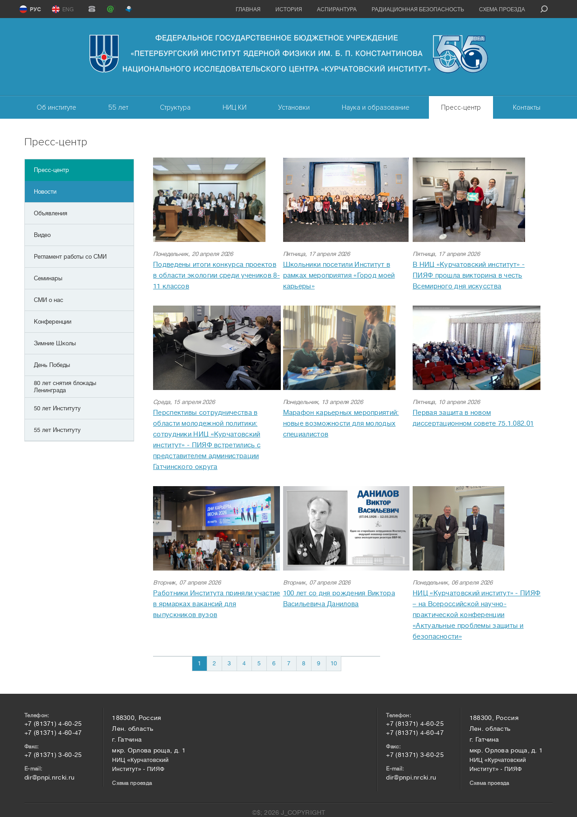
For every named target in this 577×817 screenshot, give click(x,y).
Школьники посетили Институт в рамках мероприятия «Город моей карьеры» (339, 275)
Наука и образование (375, 107)
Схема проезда (502, 9)
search (544, 9)
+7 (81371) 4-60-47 (53, 732)
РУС (35, 9)
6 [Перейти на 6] (273, 663)
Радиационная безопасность (418, 9)
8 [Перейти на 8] (303, 663)
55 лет (118, 107)
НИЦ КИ (235, 107)
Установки (294, 107)
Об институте (56, 107)
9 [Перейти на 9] (318, 663)
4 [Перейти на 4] (244, 663)
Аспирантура (337, 9)
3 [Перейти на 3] (229, 663)
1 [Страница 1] (199, 663)
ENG (68, 9)
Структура (175, 107)
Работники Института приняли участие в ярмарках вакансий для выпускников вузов (216, 604)
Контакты (526, 107)
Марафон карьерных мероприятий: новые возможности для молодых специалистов (341, 423)
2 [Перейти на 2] (214, 663)
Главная (248, 9)
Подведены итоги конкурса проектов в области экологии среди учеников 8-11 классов (216, 275)
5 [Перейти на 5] (259, 663)
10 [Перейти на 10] (333, 663)
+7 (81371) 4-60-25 (53, 723)
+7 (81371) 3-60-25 (53, 754)
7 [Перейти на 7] (288, 663)
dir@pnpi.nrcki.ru (49, 777)
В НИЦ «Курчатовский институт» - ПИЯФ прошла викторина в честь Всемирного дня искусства (469, 275)
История (288, 9)
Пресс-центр (461, 107)
